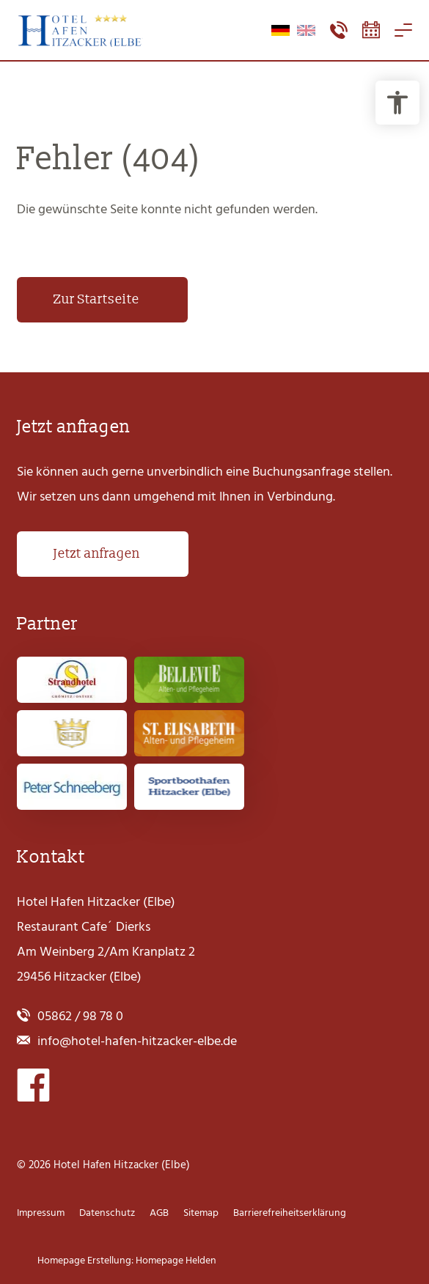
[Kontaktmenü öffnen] (339, 30)
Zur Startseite (96, 299)
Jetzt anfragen (97, 553)
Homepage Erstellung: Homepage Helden (125, 1260)
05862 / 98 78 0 (80, 1016)
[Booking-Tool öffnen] (371, 30)
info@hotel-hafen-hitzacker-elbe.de (137, 1041)
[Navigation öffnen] (403, 30)
